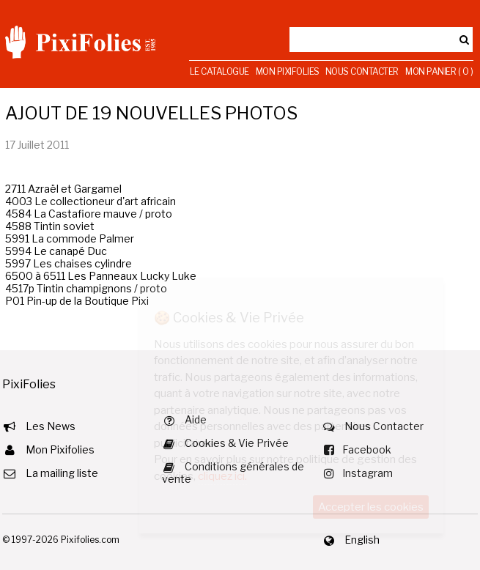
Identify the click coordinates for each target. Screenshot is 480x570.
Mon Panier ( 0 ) (439, 71)
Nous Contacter (362, 71)
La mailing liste (62, 473)
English (362, 539)
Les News (50, 426)
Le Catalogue (219, 71)
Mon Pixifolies (288, 71)
